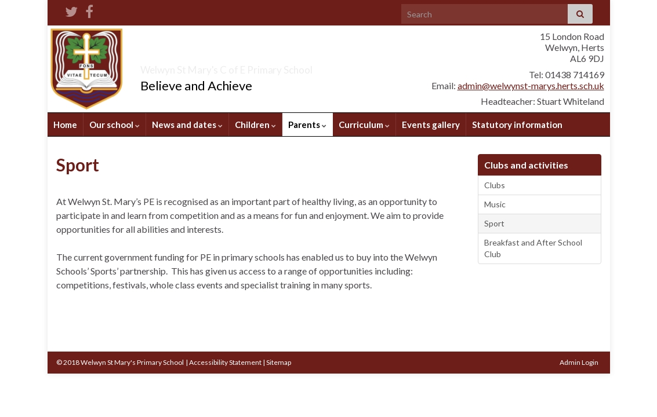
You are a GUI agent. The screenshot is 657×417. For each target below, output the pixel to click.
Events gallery (431, 124)
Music (495, 204)
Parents (307, 124)
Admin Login (579, 362)
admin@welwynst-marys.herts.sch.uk (531, 85)
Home (65, 124)
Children (255, 124)
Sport (494, 223)
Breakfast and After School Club (533, 248)
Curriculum (364, 124)
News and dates (187, 124)
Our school (114, 124)
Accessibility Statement (225, 362)
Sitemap (278, 362)
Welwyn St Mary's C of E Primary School (290, 66)
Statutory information (517, 124)
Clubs (494, 185)
